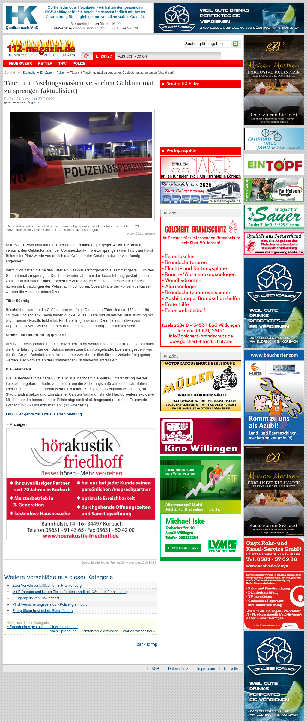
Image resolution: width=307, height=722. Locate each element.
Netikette (231, 669)
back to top (147, 644)
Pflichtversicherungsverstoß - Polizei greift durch (51, 604)
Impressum (206, 669)
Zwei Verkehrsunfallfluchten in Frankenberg (47, 585)
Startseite (29, 72)
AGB (155, 669)
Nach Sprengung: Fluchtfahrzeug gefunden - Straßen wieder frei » (102, 631)
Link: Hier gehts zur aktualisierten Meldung (44, 414)
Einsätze (46, 72)
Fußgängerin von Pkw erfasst (36, 598)
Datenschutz (178, 669)
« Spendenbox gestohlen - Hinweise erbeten (42, 627)
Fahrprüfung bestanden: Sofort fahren (43, 611)
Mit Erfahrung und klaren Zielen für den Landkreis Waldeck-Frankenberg (70, 592)
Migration (34, 102)
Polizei (61, 72)
